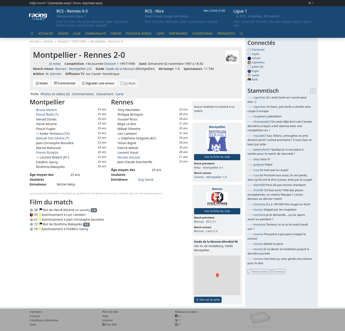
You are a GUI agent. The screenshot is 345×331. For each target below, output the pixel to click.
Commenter (65, 83)
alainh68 (259, 185)
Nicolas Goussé (128, 157)
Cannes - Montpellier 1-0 (210, 177)
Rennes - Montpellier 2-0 (73, 69)
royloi (255, 54)
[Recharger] (313, 90)
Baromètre (84, 21)
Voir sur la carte (208, 300)
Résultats (275, 21)
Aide (105, 316)
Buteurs (297, 21)
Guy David (145, 179)
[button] (217, 275)
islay (256, 159)
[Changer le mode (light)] (310, 3)
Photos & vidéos (138, 33)
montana (259, 204)
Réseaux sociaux (186, 312)
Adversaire (98, 21)
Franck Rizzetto (47, 152)
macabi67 (259, 136)
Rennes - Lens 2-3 (205, 231)
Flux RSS (109, 324)
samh (255, 75)
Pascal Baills (47, 114)
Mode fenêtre (258, 271)
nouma (258, 209)
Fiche (59, 21)
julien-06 (257, 67)
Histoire (107, 320)
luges (255, 71)
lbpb (255, 79)
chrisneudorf (261, 122)
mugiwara (260, 116)
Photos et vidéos (66, 25)
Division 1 (111, 64)
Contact (35, 316)
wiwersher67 (261, 149)
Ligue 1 (240, 11)
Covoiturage (202, 33)
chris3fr (258, 190)
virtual (256, 58)
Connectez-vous (59, 3)
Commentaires (86, 25)
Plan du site (110, 312)
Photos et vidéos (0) (55, 94)
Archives (277, 271)
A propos (36, 312)
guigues (258, 164)
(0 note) (47, 64)
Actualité (101, 25)
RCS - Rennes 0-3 (72, 11)
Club (76, 33)
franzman (258, 49)
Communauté (95, 33)
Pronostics (70, 21)
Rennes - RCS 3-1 (205, 222)
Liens (160, 33)
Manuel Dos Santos (52, 138)
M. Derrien (53, 74)
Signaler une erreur (98, 83)
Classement (121, 21)
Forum (116, 33)
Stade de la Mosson (120, 69)
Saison (63, 33)
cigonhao (259, 97)
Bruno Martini (46, 110)
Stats (33, 324)
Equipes (286, 21)
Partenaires (178, 33)
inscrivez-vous (92, 3)
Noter (42, 83)
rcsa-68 (258, 170)
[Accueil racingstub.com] (38, 17)
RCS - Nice (154, 11)
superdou (258, 62)
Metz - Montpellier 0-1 (208, 167)
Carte (119, 94)
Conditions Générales (44, 320)
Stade (109, 21)
